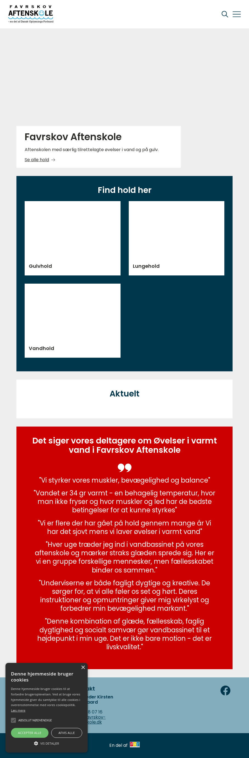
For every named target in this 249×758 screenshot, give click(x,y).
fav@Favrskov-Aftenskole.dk (89, 719)
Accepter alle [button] (29, 733)
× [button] (83, 668)
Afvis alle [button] (66, 733)
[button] (46, 743)
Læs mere (18, 710)
